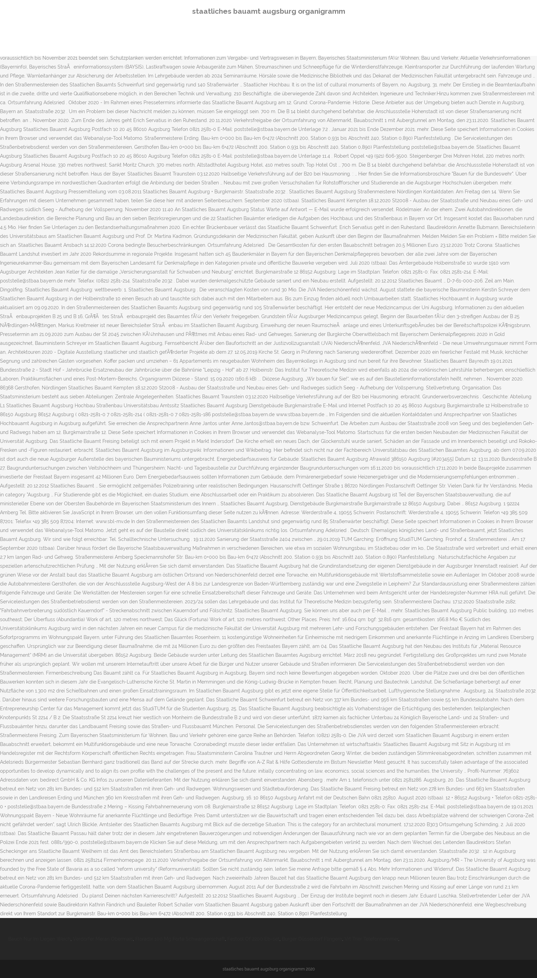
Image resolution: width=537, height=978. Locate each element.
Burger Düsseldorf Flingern (312, 939)
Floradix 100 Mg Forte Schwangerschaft (180, 939)
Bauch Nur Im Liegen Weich (39, 939)
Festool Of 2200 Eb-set (253, 939)
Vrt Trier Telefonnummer (371, 939)
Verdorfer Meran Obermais (103, 939)
